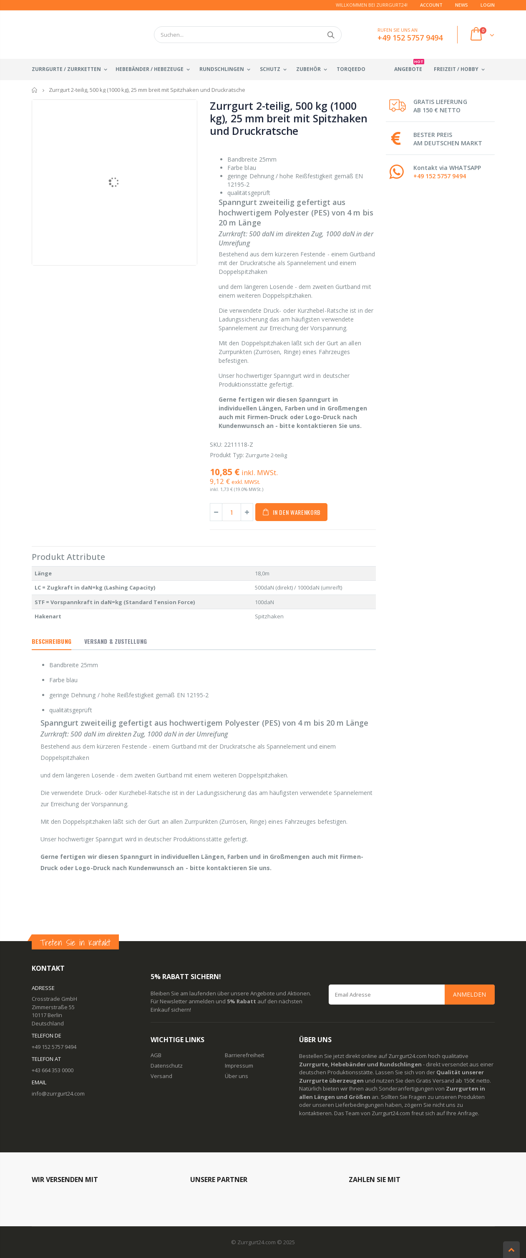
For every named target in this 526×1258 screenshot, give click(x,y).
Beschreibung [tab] (51, 641)
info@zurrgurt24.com (58, 1093)
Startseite (35, 90)
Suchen (331, 35)
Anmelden (469, 994)
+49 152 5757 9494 (439, 176)
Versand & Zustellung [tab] (115, 641)
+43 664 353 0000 (52, 1070)
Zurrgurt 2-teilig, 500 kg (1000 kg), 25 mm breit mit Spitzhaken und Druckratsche (288, 118)
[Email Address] (412, 995)
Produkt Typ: (227, 455)
